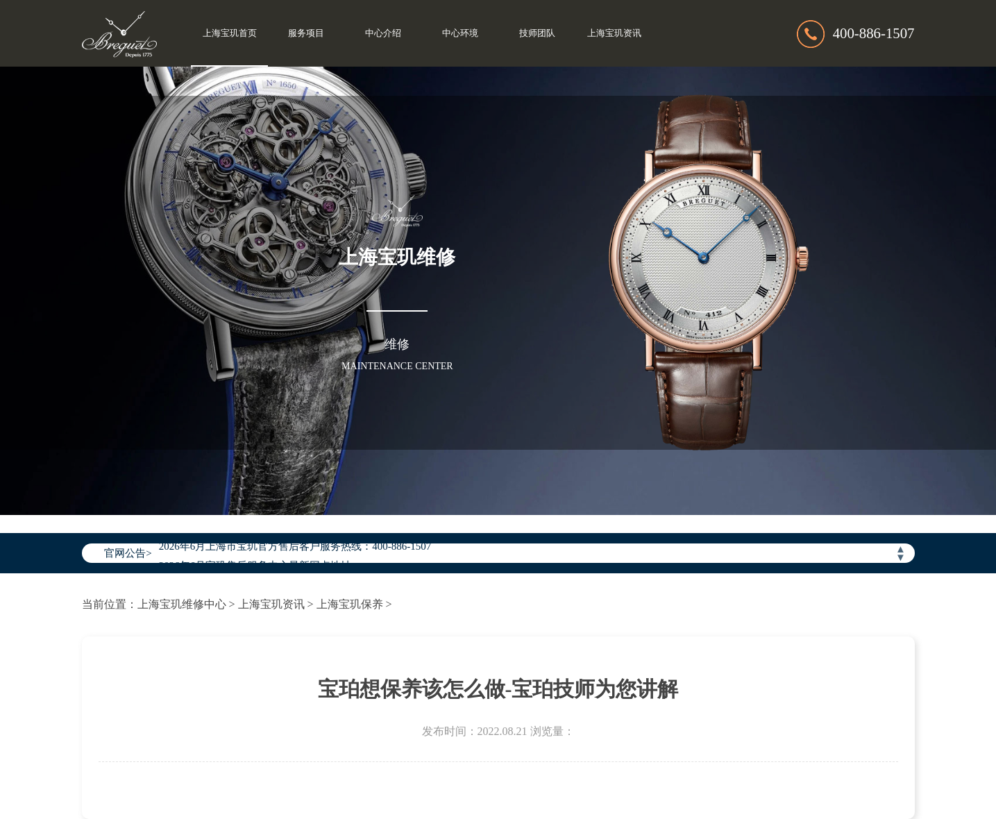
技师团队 (537, 33)
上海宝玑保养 (349, 604)
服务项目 (306, 33)
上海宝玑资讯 (614, 33)
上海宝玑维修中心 (181, 604)
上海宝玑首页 (230, 33)
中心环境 (460, 33)
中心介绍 (383, 33)
